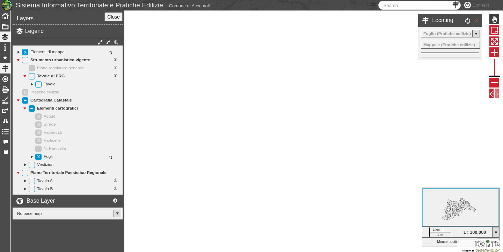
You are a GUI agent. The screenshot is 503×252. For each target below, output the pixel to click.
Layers (25, 34)
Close (113, 32)
